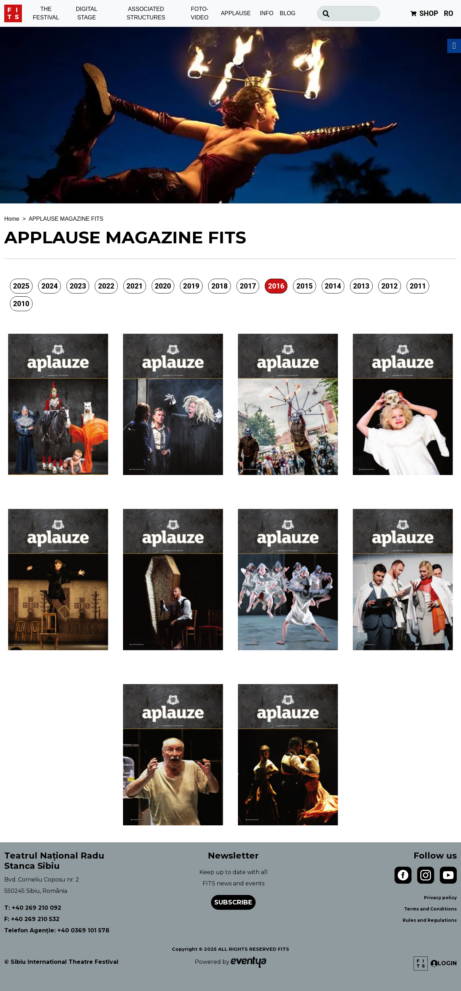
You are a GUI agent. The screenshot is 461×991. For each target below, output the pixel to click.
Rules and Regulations (430, 920)
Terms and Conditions (430, 909)
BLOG (287, 13)
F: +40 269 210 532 (31, 919)
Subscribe (233, 902)
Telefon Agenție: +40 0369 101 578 (56, 930)
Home (11, 219)
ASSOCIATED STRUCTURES (146, 13)
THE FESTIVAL (46, 13)
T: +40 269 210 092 (32, 907)
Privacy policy (440, 897)
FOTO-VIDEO (200, 13)
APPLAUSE (236, 13)
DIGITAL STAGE (86, 13)
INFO (266, 13)
